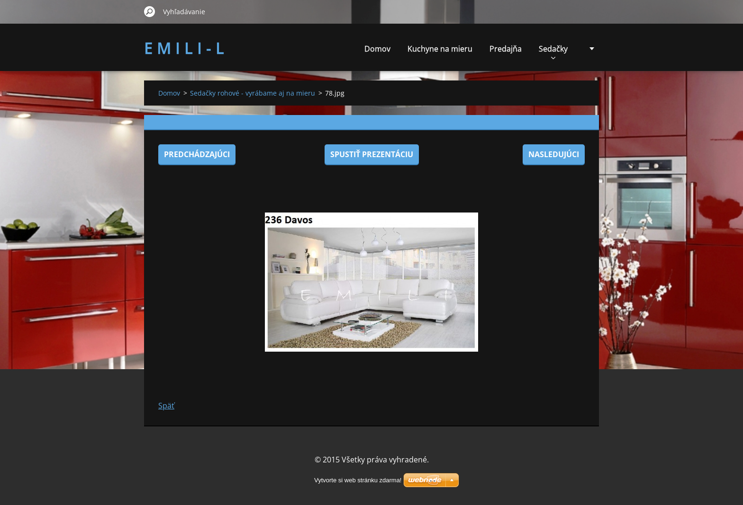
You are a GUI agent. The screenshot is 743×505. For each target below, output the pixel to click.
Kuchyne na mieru (440, 49)
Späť (166, 405)
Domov (377, 49)
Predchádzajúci (197, 154)
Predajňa (505, 49)
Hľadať (149, 11)
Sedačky (553, 51)
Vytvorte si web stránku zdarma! (357, 480)
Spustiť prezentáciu (371, 154)
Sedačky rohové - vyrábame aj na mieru (252, 93)
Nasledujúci (553, 154)
